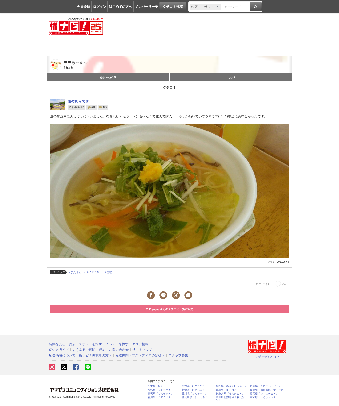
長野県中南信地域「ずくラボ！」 (269, 390)
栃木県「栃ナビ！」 (159, 386)
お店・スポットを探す (85, 344)
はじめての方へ (120, 6)
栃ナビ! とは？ (267, 357)
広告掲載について (62, 355)
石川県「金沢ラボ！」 (161, 397)
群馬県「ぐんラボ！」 (161, 393)
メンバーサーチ (146, 6)
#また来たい (77, 272)
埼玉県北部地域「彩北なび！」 (230, 398)
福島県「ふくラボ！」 (161, 390)
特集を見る (57, 344)
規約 (102, 350)
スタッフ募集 (178, 355)
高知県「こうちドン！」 (264, 397)
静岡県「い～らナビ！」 (264, 393)
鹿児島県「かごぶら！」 (196, 397)
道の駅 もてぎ (78, 101)
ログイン (99, 6)
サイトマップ (142, 350)
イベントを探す (117, 344)
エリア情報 (140, 344)
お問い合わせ (119, 350)
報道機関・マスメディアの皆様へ (140, 355)
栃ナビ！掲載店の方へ (95, 355)
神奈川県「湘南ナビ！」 (230, 393)
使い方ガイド (59, 350)
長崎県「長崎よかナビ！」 (265, 386)
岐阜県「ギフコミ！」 (229, 390)
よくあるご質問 (83, 350)
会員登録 (83, 6)
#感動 (108, 272)
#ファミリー (95, 272)
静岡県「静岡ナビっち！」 (231, 386)
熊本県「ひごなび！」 (195, 386)
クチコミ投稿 (173, 6)
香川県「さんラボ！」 (195, 393)
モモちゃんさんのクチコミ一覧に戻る (169, 309)
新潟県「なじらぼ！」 (195, 390)
